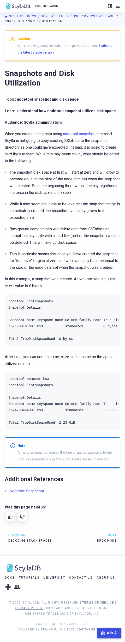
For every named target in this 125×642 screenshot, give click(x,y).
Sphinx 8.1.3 (51, 629)
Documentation (46, 6)
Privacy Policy (29, 608)
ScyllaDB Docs (21, 16)
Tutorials (29, 577)
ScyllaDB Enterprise (60, 16)
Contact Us (81, 577)
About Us (105, 577)
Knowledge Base (99, 16)
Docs (10, 577)
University (54, 577)
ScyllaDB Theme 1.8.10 (86, 629)
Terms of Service (98, 602)
